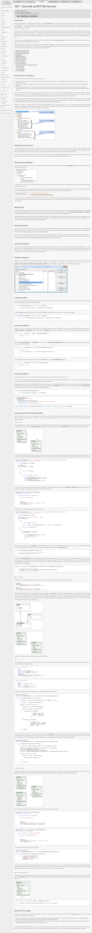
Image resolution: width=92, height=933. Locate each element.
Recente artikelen (5, 10)
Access (3, 15)
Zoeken (3, 91)
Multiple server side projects (23, 50)
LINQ (3, 39)
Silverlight (4, 63)
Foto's (30, 1)
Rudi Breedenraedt (62, 547)
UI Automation (5, 67)
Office (3, 48)
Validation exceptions (21, 59)
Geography (4, 32)
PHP (2, 58)
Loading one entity (20, 60)
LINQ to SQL (4, 41)
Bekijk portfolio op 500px (6, 106)
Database (3, 22)
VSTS (2, 72)
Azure (3, 20)
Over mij (4, 94)
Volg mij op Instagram (4, 102)
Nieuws (18, 1)
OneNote (3, 51)
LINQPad (3, 44)
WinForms (4, 82)
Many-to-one (20, 66)
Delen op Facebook (6, 113)
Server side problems (21, 62)
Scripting (3, 60)
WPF (2, 84)
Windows (3, 79)
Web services (4, 75)
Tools (3, 65)
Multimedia (4, 46)
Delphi (3, 25)
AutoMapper (52, 734)
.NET (3, 13)
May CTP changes (20, 70)
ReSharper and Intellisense (22, 53)
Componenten (53, 1)
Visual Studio (4, 70)
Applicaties (65, 1)
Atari (2, 18)
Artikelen (41, 1)
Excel (3, 29)
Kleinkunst (76, 1)
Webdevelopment (5, 77)
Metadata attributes (20, 56)
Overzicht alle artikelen (6, 7)
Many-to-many (21, 67)
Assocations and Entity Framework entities (26, 65)
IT (2, 34)
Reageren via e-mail (6, 110)
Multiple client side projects (22, 52)
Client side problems (21, 63)
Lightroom (4, 37)
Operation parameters (21, 57)
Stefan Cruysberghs (25, 12)
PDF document (60, 40)
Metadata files (19, 54)
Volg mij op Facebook (4, 97)
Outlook (3, 53)
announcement (75, 914)
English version (5, 88)
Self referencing (21, 69)
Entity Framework (5, 27)
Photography (4, 56)
